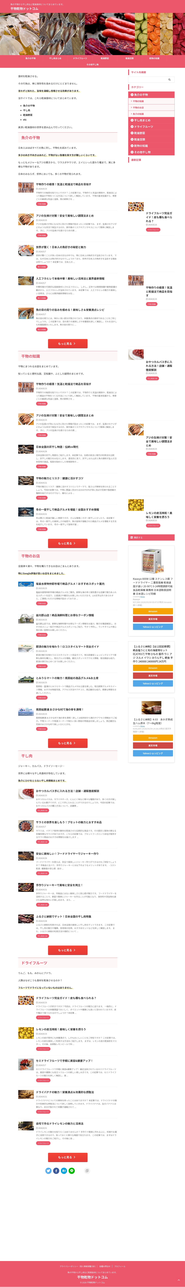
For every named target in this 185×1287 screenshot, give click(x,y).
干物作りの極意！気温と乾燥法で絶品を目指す (78, 184)
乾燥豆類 (130, 58)
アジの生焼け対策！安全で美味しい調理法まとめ (79, 219)
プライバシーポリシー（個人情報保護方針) (78, 1266)
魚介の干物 (30, 58)
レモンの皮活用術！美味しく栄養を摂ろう (75, 1096)
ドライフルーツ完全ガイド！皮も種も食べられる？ (80, 1061)
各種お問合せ (105, 1266)
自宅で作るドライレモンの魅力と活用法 (74, 1196)
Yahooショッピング (153, 705)
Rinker (142, 675)
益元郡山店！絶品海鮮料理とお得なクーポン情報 (79, 661)
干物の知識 (138, 101)
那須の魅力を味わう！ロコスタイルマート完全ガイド (81, 692)
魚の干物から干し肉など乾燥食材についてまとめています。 (93, 1272)
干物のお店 (138, 107)
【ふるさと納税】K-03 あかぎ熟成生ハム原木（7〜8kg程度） (153, 799)
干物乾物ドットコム (24, 8)
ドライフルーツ (80, 58)
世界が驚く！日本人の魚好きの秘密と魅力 (75, 253)
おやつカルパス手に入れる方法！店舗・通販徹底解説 (81, 842)
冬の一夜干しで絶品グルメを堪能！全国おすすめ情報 (81, 546)
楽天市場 (153, 697)
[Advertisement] (151, 181)
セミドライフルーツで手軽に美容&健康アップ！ (78, 1130)
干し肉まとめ (55, 58)
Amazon (153, 689)
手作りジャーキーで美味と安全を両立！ (74, 943)
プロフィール (119, 1266)
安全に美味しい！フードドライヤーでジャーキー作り (81, 911)
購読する (137, 615)
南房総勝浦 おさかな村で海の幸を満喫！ (74, 758)
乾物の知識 (154, 58)
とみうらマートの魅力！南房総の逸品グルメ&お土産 (81, 727)
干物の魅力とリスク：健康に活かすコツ (74, 511)
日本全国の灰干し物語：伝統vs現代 (71, 477)
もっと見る (66, 367)
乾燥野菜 (105, 58)
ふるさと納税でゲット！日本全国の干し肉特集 (78, 977)
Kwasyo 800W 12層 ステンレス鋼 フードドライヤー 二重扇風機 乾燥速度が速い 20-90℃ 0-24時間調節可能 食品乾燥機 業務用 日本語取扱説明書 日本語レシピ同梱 (153, 664)
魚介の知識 (138, 113)
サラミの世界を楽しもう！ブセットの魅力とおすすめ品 (82, 877)
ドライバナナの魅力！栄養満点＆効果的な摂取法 (79, 1161)
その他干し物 (92, 64)
